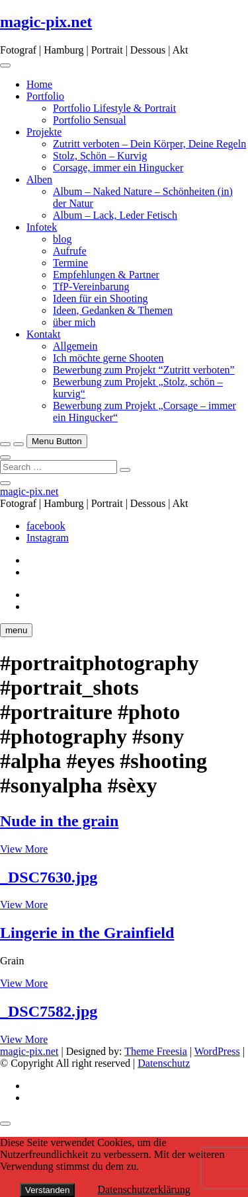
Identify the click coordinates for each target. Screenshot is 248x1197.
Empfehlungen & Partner (106, 274)
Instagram (47, 537)
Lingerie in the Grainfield (87, 932)
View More (24, 849)
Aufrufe (70, 250)
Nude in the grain (59, 821)
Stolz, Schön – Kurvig (100, 155)
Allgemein (75, 346)
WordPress (217, 1051)
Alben (39, 179)
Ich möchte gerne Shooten (108, 358)
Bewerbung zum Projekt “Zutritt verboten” (144, 369)
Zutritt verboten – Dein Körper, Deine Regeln (149, 143)
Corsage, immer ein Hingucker (118, 167)
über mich (74, 322)
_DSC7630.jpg (48, 877)
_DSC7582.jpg (48, 1011)
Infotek (41, 227)
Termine (70, 262)
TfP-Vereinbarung (91, 286)
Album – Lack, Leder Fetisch (115, 215)
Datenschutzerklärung (143, 1189)
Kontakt (43, 334)
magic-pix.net (46, 21)
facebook (45, 525)
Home (39, 84)
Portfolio (45, 96)
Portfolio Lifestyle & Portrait (114, 108)
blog (62, 239)
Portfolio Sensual (89, 120)
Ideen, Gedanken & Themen (113, 310)
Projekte (44, 131)
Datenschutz (164, 1063)
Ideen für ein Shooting (100, 298)
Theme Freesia (155, 1051)
